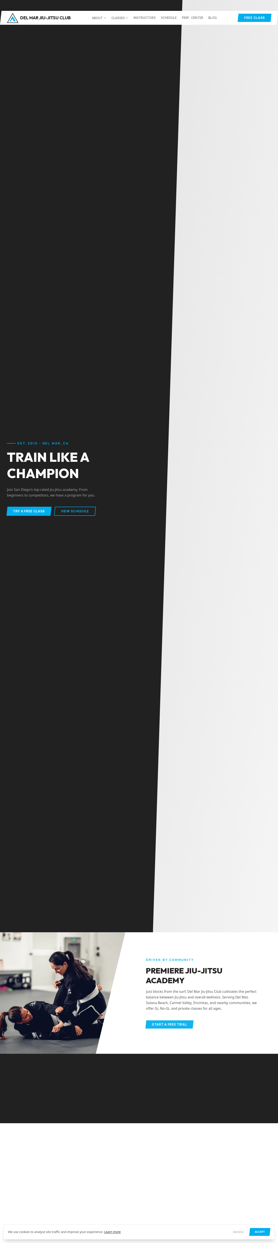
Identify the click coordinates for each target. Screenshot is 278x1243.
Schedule (169, 18)
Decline (238, 1232)
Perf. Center (192, 18)
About (99, 18)
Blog (212, 18)
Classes (119, 18)
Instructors (144, 18)
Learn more (112, 1232)
